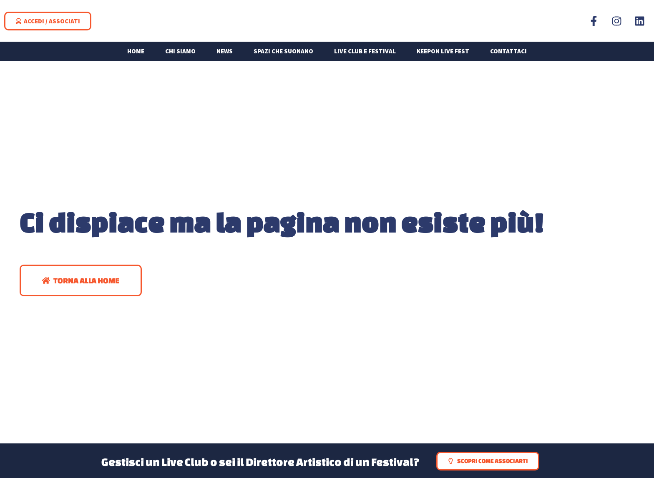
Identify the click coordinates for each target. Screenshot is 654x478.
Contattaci (508, 59)
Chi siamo (180, 59)
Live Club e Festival (365, 59)
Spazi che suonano (283, 59)
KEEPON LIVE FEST (443, 59)
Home (135, 59)
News (224, 59)
